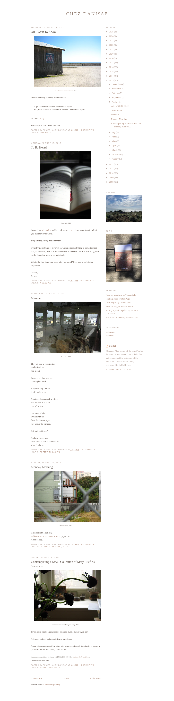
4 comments (87, 544)
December (116, 84)
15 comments (87, 130)
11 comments (88, 450)
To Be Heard (39, 147)
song (42, 118)
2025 (111, 31)
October (115, 93)
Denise (113, 346)
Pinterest (110, 335)
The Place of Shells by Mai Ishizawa (122, 317)
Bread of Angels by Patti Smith (119, 306)
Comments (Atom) (51, 684)
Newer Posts (36, 678)
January (115, 158)
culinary (45, 547)
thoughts (45, 133)
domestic (56, 547)
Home (66, 678)
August (115, 102)
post (71, 230)
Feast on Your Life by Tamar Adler (121, 295)
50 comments (87, 281)
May (114, 141)
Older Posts (95, 678)
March (115, 150)
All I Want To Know (43, 32)
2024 (111, 36)
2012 (111, 164)
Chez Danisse (87, 13)
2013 (111, 80)
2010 (111, 173)
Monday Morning (42, 467)
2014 (111, 76)
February (116, 154)
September (117, 97)
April (114, 145)
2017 (111, 62)
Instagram (110, 332)
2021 (111, 49)
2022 (111, 45)
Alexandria (46, 230)
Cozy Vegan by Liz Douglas (118, 302)
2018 (111, 58)
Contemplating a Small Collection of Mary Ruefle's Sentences (63, 564)
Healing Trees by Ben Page (118, 298)
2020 (111, 53)
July (114, 132)
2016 (111, 67)
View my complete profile (120, 370)
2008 (111, 182)
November (117, 88)
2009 (111, 177)
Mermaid (36, 298)
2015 (111, 71)
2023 (111, 40)
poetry (44, 452)
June (114, 136)
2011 (111, 168)
